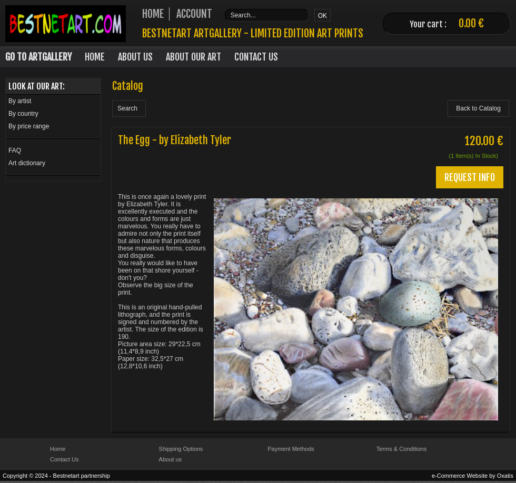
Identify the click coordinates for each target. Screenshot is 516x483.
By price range (28, 126)
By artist (19, 101)
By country (23, 113)
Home (95, 57)
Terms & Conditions (401, 449)
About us (170, 459)
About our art (193, 57)
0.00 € (471, 23)
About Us (135, 57)
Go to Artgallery (38, 57)
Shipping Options (181, 449)
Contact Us (256, 57)
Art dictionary (26, 163)
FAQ (14, 150)
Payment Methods (290, 449)
